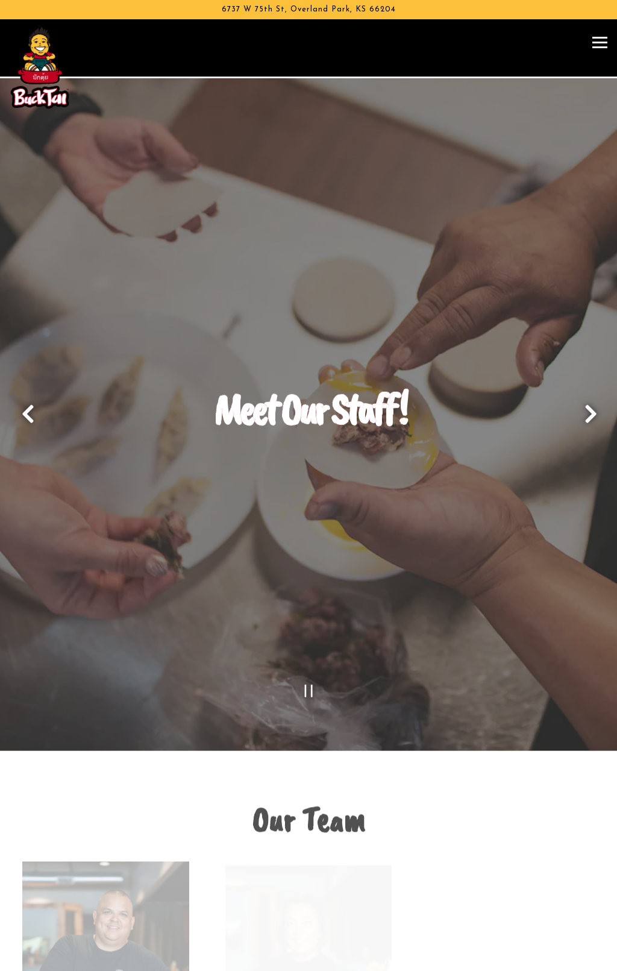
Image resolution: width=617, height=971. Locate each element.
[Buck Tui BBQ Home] (51, 66)
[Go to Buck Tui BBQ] (308, 9)
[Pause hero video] (309, 656)
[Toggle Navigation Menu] (600, 42)
